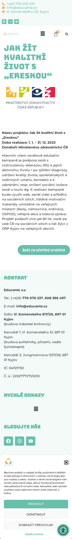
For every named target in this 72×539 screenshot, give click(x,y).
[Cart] (55, 33)
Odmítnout (36, 514)
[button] (66, 462)
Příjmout (36, 504)
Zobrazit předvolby (36, 525)
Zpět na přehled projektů (43, 250)
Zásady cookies (34, 533)
